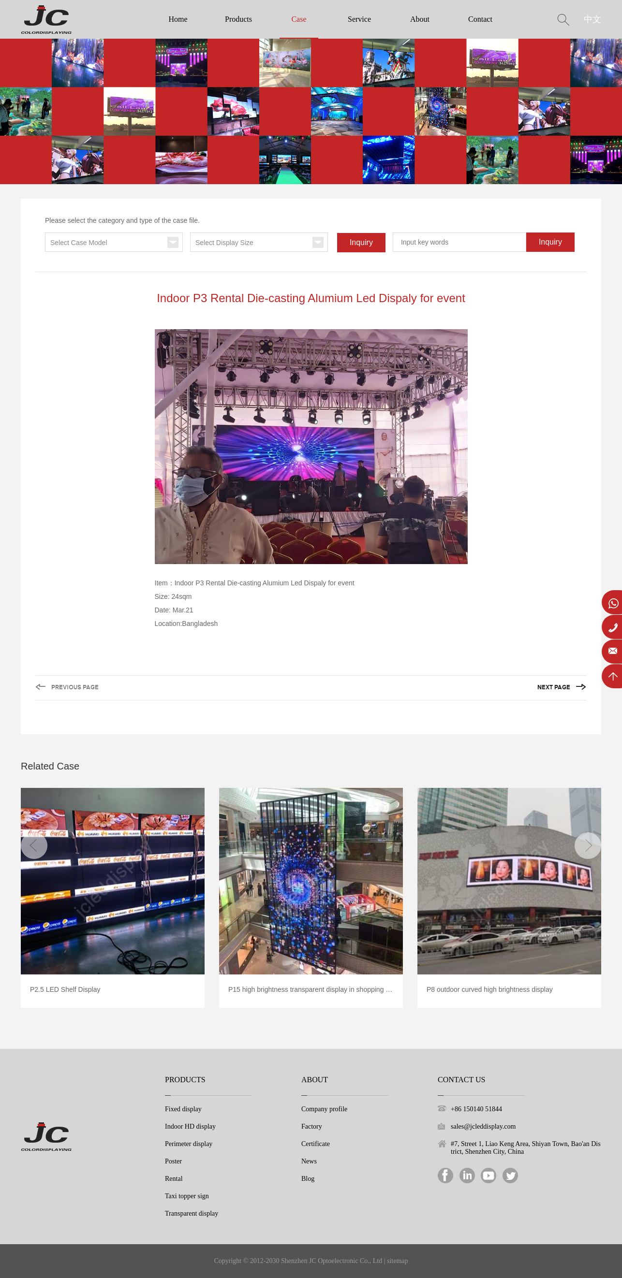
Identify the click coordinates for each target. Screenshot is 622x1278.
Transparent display (191, 1213)
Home (177, 19)
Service (359, 19)
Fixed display (183, 1109)
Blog (307, 1178)
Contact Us (461, 1079)
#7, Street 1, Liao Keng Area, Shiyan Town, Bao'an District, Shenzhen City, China (526, 1147)
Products (238, 19)
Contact (480, 19)
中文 (592, 19)
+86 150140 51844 (476, 1109)
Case (298, 19)
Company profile (324, 1109)
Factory (311, 1126)
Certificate (315, 1143)
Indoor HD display (190, 1126)
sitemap (397, 1260)
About (419, 19)
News (309, 1161)
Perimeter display (188, 1143)
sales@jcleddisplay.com (483, 1126)
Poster (173, 1161)
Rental (174, 1178)
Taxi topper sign (187, 1196)
